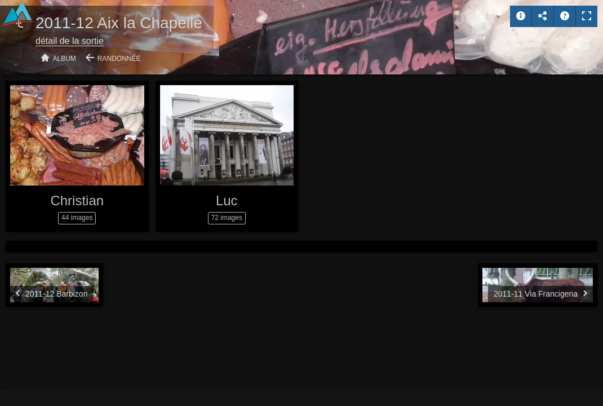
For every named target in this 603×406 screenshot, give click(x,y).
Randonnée (119, 59)
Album (64, 59)
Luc (227, 200)
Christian (77, 200)
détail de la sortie (70, 41)
